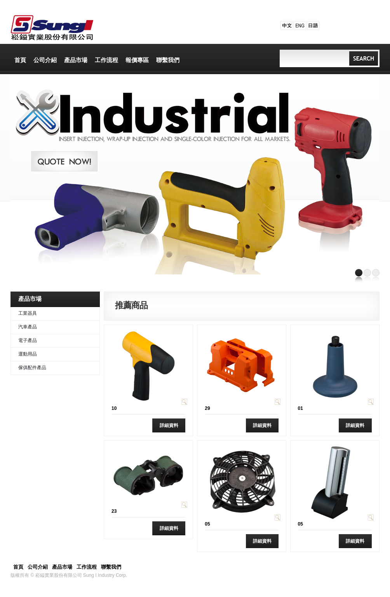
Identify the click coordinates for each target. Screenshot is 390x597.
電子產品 (27, 340)
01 (300, 408)
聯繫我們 (111, 567)
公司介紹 (38, 567)
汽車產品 (27, 327)
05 (207, 524)
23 (114, 511)
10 (114, 408)
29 (207, 408)
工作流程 (87, 567)
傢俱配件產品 (32, 367)
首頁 (18, 567)
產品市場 (62, 567)
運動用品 (27, 354)
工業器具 (27, 313)
